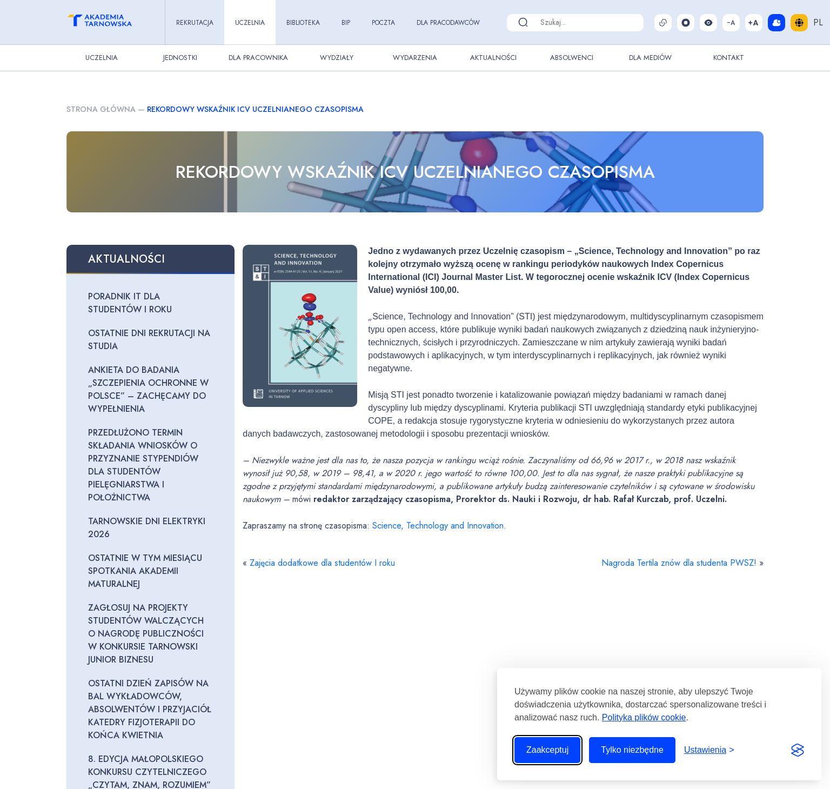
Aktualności (493, 57)
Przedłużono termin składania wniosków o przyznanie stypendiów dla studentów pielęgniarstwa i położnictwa (143, 465)
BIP (346, 23)
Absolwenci (571, 57)
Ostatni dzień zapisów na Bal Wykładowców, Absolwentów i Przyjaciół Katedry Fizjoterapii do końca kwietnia (149, 709)
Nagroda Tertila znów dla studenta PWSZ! (679, 563)
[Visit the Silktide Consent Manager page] (797, 750)
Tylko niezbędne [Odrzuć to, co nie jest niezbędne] (632, 749)
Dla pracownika (258, 57)
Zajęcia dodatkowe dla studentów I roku (322, 563)
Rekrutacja (194, 23)
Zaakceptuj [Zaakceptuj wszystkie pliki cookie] (547, 749)
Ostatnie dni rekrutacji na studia (149, 339)
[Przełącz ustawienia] (709, 750)
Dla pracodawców (448, 23)
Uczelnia (250, 23)
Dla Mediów (650, 57)
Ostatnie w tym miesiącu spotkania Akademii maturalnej (145, 571)
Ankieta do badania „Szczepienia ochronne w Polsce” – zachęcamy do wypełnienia (148, 389)
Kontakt (728, 57)
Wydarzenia (415, 57)
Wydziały (336, 57)
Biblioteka (303, 23)
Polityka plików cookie (644, 717)
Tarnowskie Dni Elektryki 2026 (146, 527)
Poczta (383, 23)
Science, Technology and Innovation (438, 525)
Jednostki (180, 57)
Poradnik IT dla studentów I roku (130, 303)
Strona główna (101, 109)
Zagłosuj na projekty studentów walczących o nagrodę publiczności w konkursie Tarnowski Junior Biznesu (146, 633)
